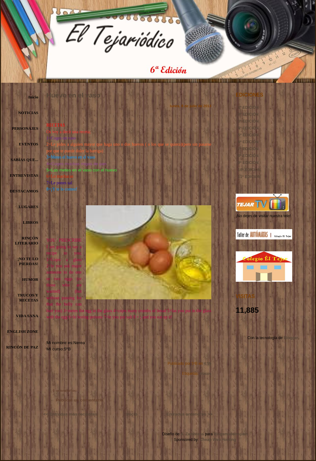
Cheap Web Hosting (218, 439)
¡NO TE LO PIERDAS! (28, 261)
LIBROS (30, 222)
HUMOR (30, 279)
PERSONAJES (25, 128)
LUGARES (28, 206)
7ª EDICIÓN (248, 149)
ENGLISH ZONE (22, 331)
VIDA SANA (27, 315)
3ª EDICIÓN (248, 121)
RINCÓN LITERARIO (26, 240)
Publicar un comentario (79, 400)
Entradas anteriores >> (189, 414)
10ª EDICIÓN (249, 170)
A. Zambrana (192, 434)
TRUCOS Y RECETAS (28, 297)
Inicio (33, 97)
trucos (205, 373)
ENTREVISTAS (24, 175)
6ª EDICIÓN (248, 142)
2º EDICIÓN (248, 114)
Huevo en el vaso (73, 95)
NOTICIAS (28, 112)
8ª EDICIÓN (248, 156)
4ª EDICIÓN (248, 128)
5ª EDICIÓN (248, 135)
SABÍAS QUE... (24, 159)
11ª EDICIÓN (249, 177)
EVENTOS (28, 144)
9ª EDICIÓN (248, 162)
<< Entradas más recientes (70, 414)
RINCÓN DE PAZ (22, 347)
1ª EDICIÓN (248, 107)
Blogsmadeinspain (230, 434)
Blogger (291, 338)
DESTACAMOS (24, 191)
